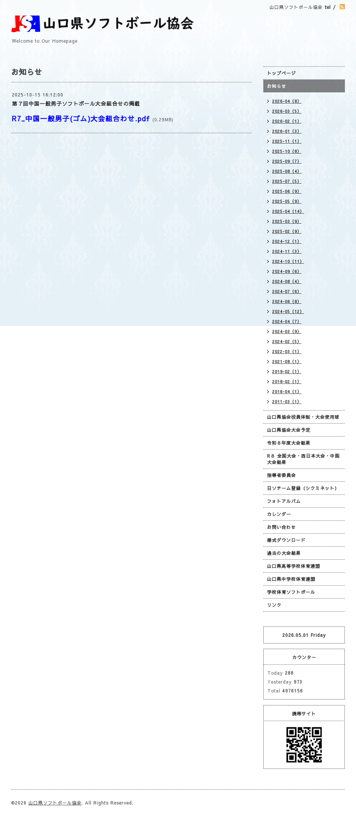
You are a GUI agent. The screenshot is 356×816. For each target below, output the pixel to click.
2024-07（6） (286, 291)
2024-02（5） (286, 341)
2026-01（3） (286, 131)
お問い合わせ (281, 527)
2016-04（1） (286, 391)
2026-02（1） (286, 121)
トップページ (281, 73)
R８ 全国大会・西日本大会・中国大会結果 (303, 459)
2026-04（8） (286, 101)
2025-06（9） (286, 191)
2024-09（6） (286, 271)
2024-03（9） (286, 331)
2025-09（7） (286, 161)
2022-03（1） (286, 351)
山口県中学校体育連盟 (291, 579)
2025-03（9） (286, 221)
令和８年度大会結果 (288, 443)
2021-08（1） (286, 361)
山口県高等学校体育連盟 (293, 566)
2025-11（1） (286, 141)
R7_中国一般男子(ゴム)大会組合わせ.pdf (81, 118)
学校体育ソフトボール (291, 592)
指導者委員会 (281, 475)
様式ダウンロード (286, 540)
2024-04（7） (286, 321)
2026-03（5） (286, 111)
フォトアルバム (284, 501)
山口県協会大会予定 (288, 430)
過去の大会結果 (284, 553)
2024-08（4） (286, 281)
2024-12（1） (286, 241)
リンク (274, 605)
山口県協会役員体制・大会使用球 (303, 417)
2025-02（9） (286, 231)
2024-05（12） (288, 311)
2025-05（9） (286, 201)
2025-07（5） (286, 181)
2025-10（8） (286, 151)
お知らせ (276, 86)
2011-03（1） (286, 401)
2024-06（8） (286, 301)
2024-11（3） (286, 251)
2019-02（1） (286, 371)
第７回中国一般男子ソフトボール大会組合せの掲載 (76, 103)
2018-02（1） (286, 381)
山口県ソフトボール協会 (55, 803)
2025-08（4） (286, 171)
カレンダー (279, 514)
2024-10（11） (288, 261)
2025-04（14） (288, 211)
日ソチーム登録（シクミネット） (303, 488)
